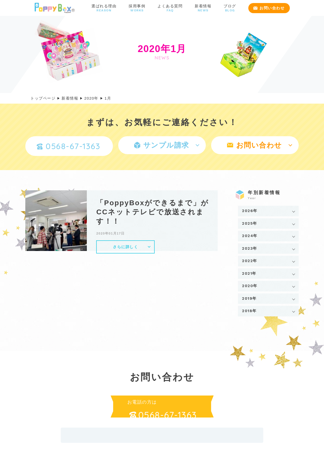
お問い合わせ (269, 8)
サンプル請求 (161, 145)
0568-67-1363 (68, 146)
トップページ (42, 98)
